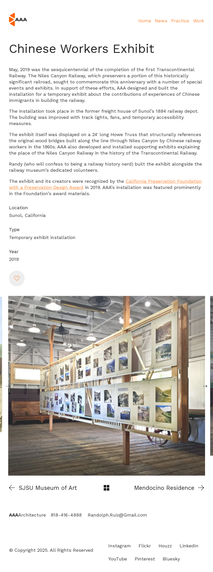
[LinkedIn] (189, 546)
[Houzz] (165, 546)
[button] (16, 278)
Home (144, 20)
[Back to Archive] (106, 488)
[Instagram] (119, 546)
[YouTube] (117, 559)
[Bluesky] (171, 559)
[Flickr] (145, 546)
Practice (180, 20)
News (161, 20)
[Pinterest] (145, 559)
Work (198, 20)
